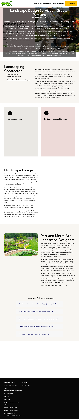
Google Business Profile (10, 407)
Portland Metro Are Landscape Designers (18, 80)
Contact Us (71, 3)
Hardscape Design (12, 78)
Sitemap (24, 382)
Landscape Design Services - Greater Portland (49, 3)
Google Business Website (11, 410)
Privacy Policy (26, 385)
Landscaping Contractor (14, 76)
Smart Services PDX (12, 74)
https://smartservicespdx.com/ (12, 415)
